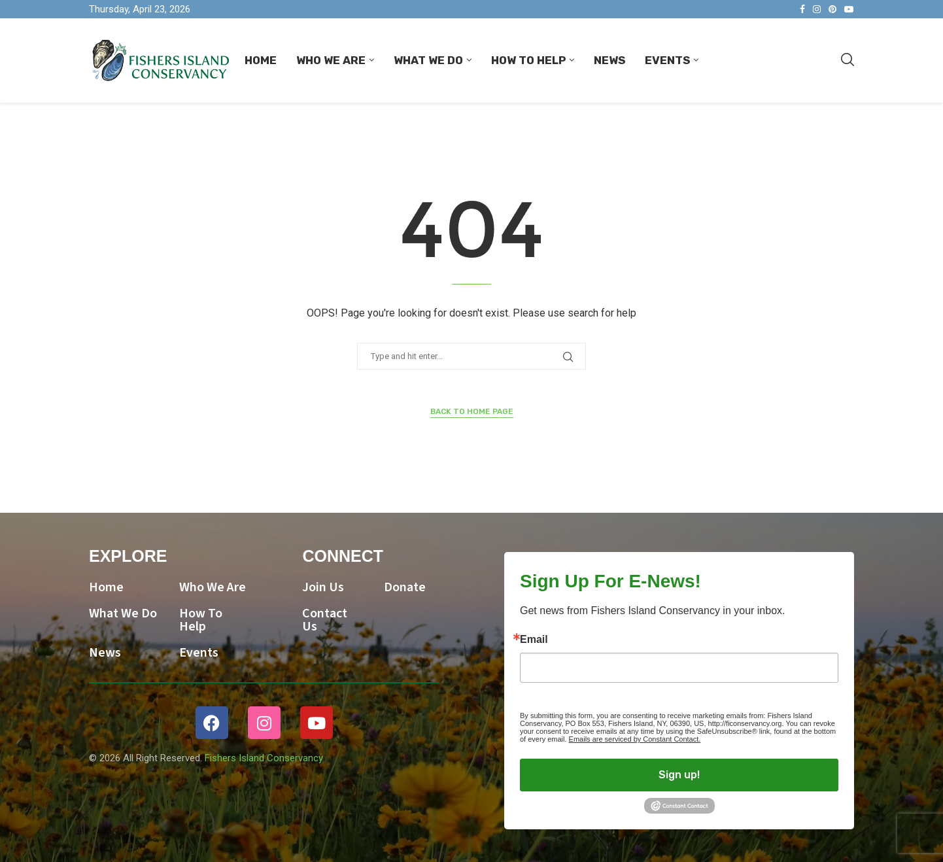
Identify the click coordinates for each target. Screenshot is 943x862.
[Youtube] (849, 9)
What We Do (428, 60)
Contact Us (324, 620)
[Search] (847, 60)
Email (534, 639)
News (609, 60)
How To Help (528, 60)
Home (261, 60)
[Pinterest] (832, 9)
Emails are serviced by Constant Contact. (635, 739)
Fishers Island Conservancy (264, 758)
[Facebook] (802, 9)
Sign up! (679, 774)
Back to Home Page (471, 411)
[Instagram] (816, 9)
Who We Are (331, 60)
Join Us (323, 587)
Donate (405, 587)
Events (667, 60)
